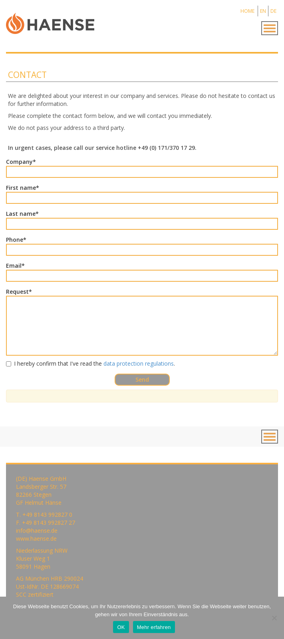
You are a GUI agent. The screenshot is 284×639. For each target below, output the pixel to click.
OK (121, 627)
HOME (247, 11)
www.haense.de (36, 538)
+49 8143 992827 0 (47, 514)
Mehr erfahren (154, 627)
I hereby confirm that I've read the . (90, 363)
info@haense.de (37, 530)
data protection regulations (138, 363)
